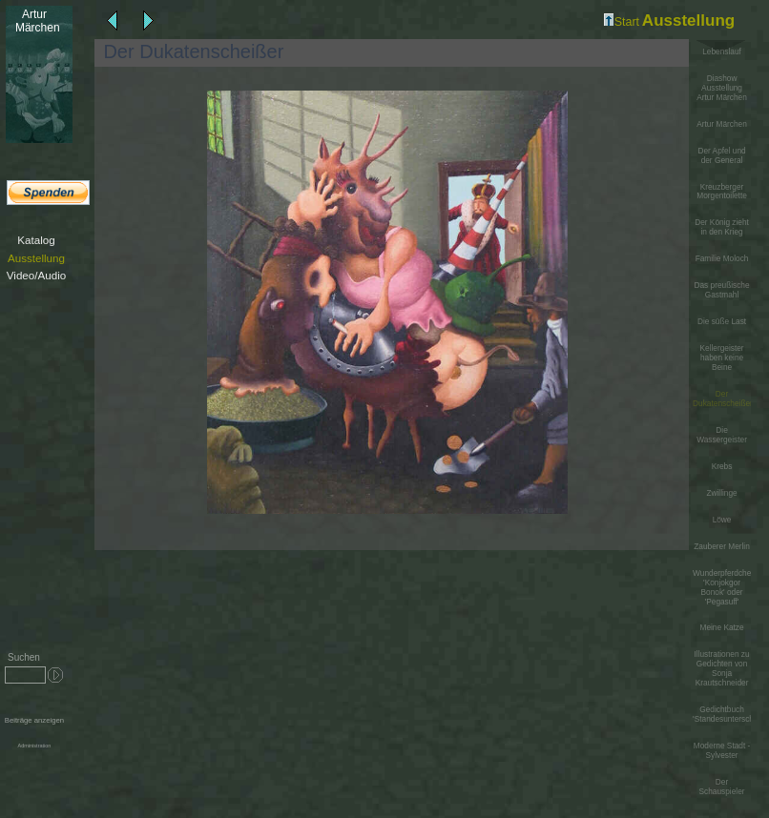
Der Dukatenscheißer (723, 398)
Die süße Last (721, 321)
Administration (34, 745)
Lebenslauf (721, 52)
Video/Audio (36, 275)
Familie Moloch (722, 259)
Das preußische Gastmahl (721, 290)
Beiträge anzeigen (34, 720)
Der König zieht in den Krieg (722, 227)
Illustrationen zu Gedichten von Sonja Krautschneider (721, 668)
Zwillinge (721, 493)
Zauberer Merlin (722, 546)
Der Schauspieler (722, 787)
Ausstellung (36, 258)
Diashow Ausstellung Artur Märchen (721, 88)
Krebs (722, 466)
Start (621, 22)
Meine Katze (721, 628)
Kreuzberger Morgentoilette (721, 192)
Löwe (722, 520)
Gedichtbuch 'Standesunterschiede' (722, 715)
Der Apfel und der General (721, 156)
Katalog (35, 240)
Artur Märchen (721, 124)
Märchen (34, 21)
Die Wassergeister (721, 435)
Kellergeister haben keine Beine (721, 358)
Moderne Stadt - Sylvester (722, 751)
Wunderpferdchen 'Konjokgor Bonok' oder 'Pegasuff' (722, 587)
